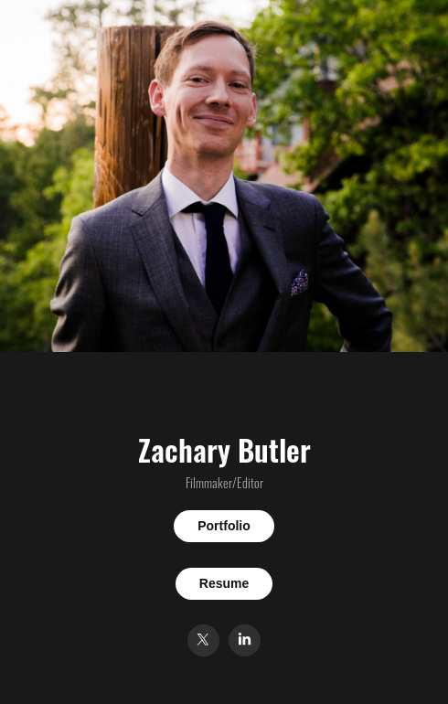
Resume (224, 583)
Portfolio (224, 525)
